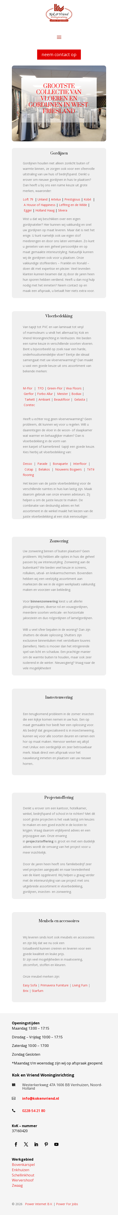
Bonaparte (60, 464)
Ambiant (44, 399)
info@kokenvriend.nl (40, 1098)
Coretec (29, 405)
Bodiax (76, 394)
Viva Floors (74, 388)
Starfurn (37, 991)
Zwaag (17, 1185)
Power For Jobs (67, 1204)
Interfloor (80, 464)
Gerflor (29, 394)
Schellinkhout (23, 1175)
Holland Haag (44, 210)
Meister (62, 394)
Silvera (62, 210)
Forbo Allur (45, 394)
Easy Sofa (30, 985)
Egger (28, 210)
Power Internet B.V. (39, 1204)
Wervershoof (23, 1180)
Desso (27, 464)
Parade (42, 464)
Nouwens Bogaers (68, 469)
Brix (25, 991)
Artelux (56, 199)
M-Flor (27, 388)
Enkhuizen (20, 1169)
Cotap (29, 469)
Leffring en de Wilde (73, 205)
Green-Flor (54, 388)
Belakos (44, 469)
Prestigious (72, 199)
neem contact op (59, 54)
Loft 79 (28, 199)
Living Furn (79, 985)
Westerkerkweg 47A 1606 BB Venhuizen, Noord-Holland (62, 1086)
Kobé (87, 199)
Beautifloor (62, 399)
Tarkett (30, 399)
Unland (42, 199)
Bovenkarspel (23, 1164)
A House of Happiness (39, 205)
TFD (41, 388)
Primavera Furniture (54, 985)
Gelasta (79, 399)
